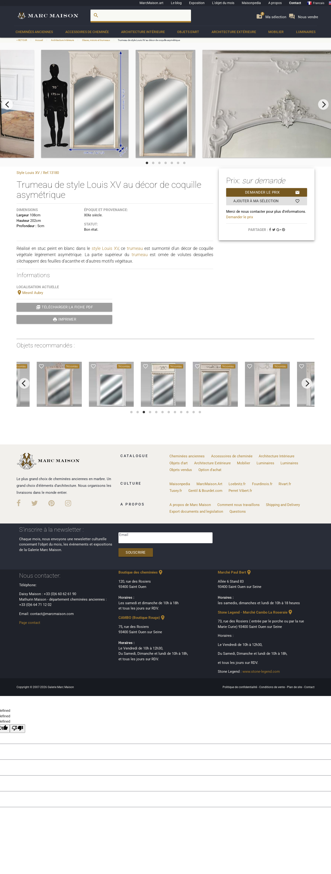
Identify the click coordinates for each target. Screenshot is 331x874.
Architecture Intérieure (143, 32)
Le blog (176, 3)
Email (123, 535)
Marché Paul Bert (235, 572)
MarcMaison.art (151, 3)
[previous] (7, 104)
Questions (238, 511)
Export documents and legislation (196, 511)
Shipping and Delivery (283, 505)
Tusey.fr (175, 491)
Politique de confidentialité (240, 687)
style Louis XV (105, 248)
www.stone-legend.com (261, 671)
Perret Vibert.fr (240, 491)
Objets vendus (180, 470)
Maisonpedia (251, 3)
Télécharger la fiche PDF (64, 307)
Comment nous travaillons (238, 505)
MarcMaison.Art (209, 484)
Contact (295, 3)
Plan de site (295, 687)
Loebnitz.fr (237, 484)
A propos (275, 3)
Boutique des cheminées (140, 572)
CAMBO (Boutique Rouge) (142, 617)
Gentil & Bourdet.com (205, 491)
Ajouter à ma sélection (266, 201)
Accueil (39, 40)
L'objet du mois (223, 3)
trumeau (135, 248)
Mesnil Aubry (30, 293)
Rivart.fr (285, 484)
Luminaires (305, 32)
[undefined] (17, 728)
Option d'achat (209, 470)
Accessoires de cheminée (87, 32)
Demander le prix (272, 192)
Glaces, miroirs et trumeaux (96, 40)
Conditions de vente (272, 687)
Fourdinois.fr (262, 484)
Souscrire (136, 552)
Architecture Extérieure (234, 32)
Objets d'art (188, 32)
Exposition (197, 3)
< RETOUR (22, 40)
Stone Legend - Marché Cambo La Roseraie (255, 612)
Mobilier (276, 32)
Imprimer (64, 319)
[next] (323, 104)
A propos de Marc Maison (190, 505)
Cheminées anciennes (34, 32)
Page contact (29, 623)
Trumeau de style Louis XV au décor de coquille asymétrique (149, 40)
